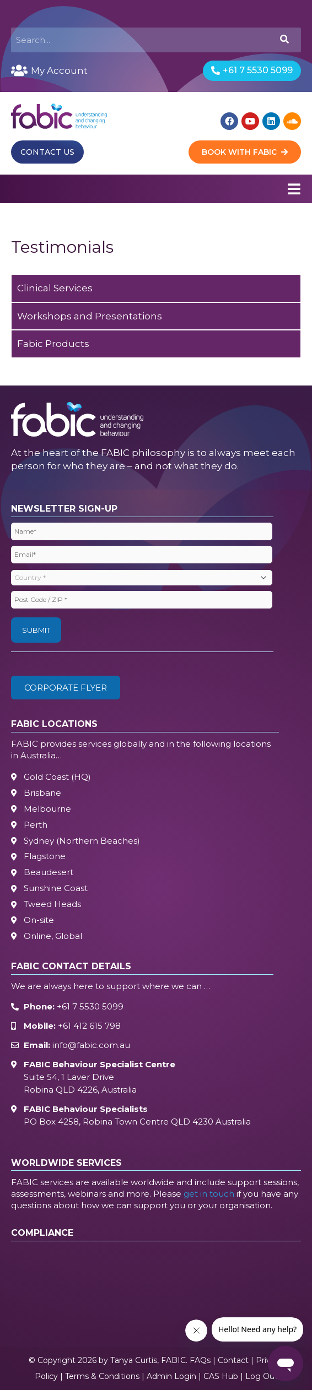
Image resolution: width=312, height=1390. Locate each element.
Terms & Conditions (102, 1376)
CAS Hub (220, 1376)
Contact (233, 1360)
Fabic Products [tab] (53, 343)
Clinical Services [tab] (55, 288)
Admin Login (171, 1376)
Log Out (261, 1376)
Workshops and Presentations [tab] (89, 316)
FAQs (200, 1360)
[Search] (284, 40)
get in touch (209, 1193)
